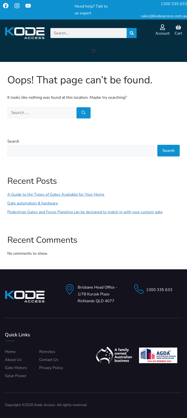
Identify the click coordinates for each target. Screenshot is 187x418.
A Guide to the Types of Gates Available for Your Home (55, 194)
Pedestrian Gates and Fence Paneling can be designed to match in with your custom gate (85, 212)
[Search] (132, 33)
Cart (178, 33)
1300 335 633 (174, 4)
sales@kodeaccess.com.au (164, 16)
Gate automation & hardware (32, 203)
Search (13, 141)
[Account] (162, 27)
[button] (94, 51)
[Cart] (178, 27)
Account (162, 33)
